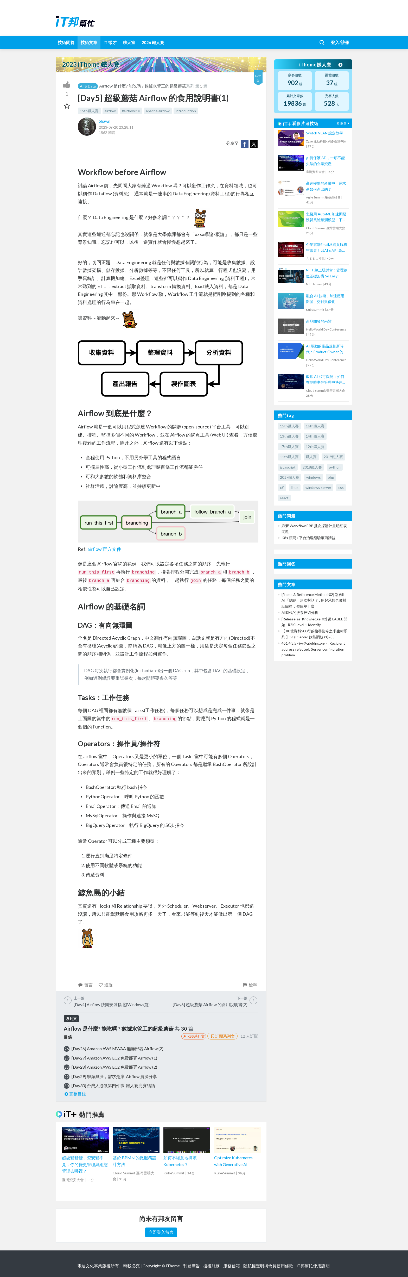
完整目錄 (75, 1093)
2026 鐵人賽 (153, 42)
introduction (186, 111)
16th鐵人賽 (315, 426)
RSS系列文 (194, 1036)
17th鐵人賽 (289, 446)
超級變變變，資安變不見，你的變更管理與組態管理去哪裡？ (85, 1164)
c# (282, 487)
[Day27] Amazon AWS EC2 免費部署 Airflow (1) (114, 1057)
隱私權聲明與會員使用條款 (268, 1265)
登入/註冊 (340, 42)
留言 (85, 984)
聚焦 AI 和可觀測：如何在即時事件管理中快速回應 (326, 379)
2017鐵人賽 (289, 477)
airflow (110, 111)
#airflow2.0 (131, 111)
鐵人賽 (311, 456)
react (284, 498)
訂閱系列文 (222, 1036)
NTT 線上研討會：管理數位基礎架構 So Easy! (326, 273)
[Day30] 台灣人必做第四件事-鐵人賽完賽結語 (113, 1085)
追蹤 (105, 984)
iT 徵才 (110, 42)
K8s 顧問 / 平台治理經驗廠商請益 (308, 537)
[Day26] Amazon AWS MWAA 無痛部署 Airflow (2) (117, 1048)
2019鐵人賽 (333, 456)
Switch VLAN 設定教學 (324, 133)
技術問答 (66, 42)
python (335, 467)
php (331, 477)
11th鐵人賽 (289, 456)
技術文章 (89, 42)
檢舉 (249, 984)
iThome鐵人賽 (320, 64)
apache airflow (158, 111)
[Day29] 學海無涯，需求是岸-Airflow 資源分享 (114, 1076)
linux (294, 487)
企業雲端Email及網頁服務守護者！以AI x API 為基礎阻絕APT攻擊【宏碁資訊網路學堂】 (326, 247)
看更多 (344, 123)
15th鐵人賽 (89, 111)
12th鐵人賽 (315, 446)
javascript (288, 467)
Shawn (104, 121)
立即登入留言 (161, 1232)
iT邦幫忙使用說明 (313, 1265)
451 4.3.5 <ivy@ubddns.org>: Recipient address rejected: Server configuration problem (313, 649)
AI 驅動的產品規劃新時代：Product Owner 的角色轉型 (326, 349)
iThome (173, 1265)
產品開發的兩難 (319, 321)
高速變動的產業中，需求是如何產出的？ (326, 186)
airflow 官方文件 (104, 549)
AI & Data (88, 86)
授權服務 (211, 1265)
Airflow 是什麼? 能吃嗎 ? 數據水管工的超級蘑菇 (142, 85)
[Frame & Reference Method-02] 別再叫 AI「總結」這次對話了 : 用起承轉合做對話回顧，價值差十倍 (314, 600)
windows (313, 477)
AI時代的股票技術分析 (300, 612)
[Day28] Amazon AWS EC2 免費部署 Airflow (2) (114, 1066)
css (341, 487)
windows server (318, 487)
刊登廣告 (191, 1265)
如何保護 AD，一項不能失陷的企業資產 (325, 160)
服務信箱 (231, 1265)
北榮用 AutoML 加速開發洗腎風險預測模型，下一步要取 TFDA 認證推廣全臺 (326, 217)
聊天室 (129, 42)
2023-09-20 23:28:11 (116, 127)
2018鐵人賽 (312, 467)
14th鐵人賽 (315, 436)
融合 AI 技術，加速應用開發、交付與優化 (325, 299)
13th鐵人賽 (289, 436)
